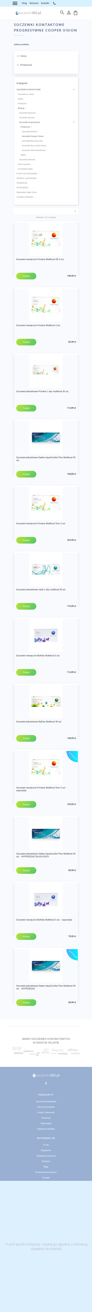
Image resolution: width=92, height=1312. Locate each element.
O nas (46, 1145)
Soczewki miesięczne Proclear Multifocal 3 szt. (38, 325)
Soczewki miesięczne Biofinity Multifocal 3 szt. (38, 655)
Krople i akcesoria (46, 1112)
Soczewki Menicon (29, 131)
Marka (20, 99)
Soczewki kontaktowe (46, 1101)
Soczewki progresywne (29, 122)
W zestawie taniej (25, 169)
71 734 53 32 (54, 3)
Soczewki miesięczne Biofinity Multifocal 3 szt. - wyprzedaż (44, 920)
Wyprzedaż (46, 1123)
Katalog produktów (46, 1129)
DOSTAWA (34, 3)
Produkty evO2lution (25, 197)
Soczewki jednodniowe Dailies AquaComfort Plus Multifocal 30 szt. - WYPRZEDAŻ (45, 987)
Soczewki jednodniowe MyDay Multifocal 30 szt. (39, 722)
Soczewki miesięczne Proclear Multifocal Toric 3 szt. (41, 523)
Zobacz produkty (21, 44)
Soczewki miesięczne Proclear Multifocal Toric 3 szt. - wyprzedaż (41, 789)
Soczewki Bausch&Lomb (32, 141)
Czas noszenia (24, 164)
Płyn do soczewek (46, 1107)
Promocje (46, 1118)
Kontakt (46, 1178)
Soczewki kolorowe (27, 160)
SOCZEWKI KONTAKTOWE (29, 89)
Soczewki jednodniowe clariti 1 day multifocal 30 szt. (41, 589)
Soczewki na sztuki (26, 94)
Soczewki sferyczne (27, 113)
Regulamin (46, 1150)
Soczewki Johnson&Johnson (34, 150)
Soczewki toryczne (27, 117)
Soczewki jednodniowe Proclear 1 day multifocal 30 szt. (42, 391)
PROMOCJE (22, 183)
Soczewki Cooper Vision (33, 136)
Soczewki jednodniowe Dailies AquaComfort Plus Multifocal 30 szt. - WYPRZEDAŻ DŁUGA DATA (45, 855)
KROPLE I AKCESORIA (27, 178)
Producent (22, 103)
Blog (46, 1167)
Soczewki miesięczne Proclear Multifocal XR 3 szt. (40, 259)
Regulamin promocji (46, 1156)
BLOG (24, 3)
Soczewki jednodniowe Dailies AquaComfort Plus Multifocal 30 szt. (45, 458)
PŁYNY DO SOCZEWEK (27, 174)
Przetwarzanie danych (46, 1172)
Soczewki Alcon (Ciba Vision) (34, 146)
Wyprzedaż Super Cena (27, 192)
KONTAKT (45, 3)
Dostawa (46, 1161)
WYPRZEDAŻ (22, 188)
